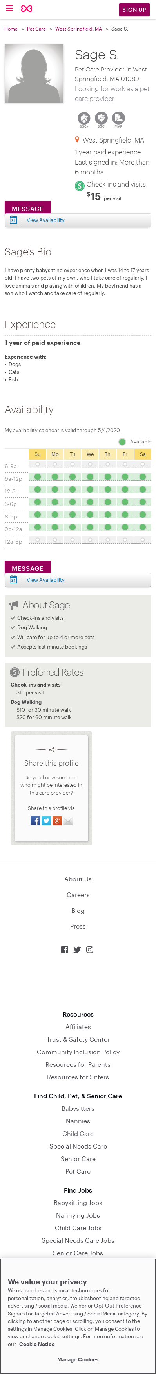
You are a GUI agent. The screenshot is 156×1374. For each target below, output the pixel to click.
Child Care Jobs (78, 1227)
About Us (78, 879)
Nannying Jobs (78, 1215)
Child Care (78, 1133)
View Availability (46, 220)
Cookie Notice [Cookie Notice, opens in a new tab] (37, 1344)
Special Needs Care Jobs (78, 1240)
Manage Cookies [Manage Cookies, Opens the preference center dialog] (78, 1359)
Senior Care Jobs (78, 1253)
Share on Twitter (46, 820)
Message (28, 208)
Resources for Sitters (78, 1077)
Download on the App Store (78, 982)
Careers (78, 894)
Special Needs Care (78, 1146)
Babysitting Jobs (78, 1202)
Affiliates (78, 1026)
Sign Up (134, 9)
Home (11, 28)
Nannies (78, 1121)
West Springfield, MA (78, 28)
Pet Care (36, 28)
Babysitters (78, 1108)
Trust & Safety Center (78, 1039)
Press (78, 926)
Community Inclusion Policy (78, 1051)
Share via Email (68, 820)
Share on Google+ (57, 820)
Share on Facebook (35, 820)
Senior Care (78, 1158)
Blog (78, 910)
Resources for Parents (78, 1064)
